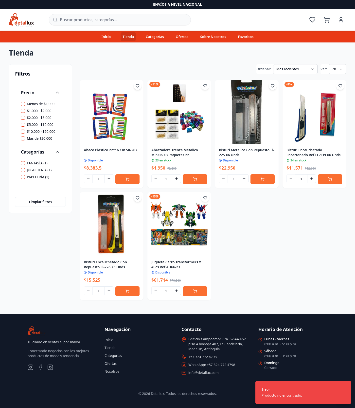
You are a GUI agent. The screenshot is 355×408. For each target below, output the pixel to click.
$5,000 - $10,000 (40, 124)
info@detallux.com (203, 372)
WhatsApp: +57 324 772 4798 (211, 364)
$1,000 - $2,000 (39, 111)
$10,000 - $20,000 (41, 131)
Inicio (106, 36)
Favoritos (245, 36)
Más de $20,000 (39, 138)
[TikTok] (50, 367)
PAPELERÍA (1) (38, 177)
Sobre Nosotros (213, 36)
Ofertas (182, 36)
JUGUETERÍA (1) (39, 170)
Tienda (128, 36)
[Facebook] (40, 367)
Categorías (155, 36)
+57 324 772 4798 (202, 356)
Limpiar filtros (40, 201)
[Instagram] (31, 367)
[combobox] (295, 69)
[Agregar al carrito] (127, 179)
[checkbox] (23, 104)
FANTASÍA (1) (37, 163)
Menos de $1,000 (40, 104)
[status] (303, 392)
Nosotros (112, 371)
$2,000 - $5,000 (39, 117)
